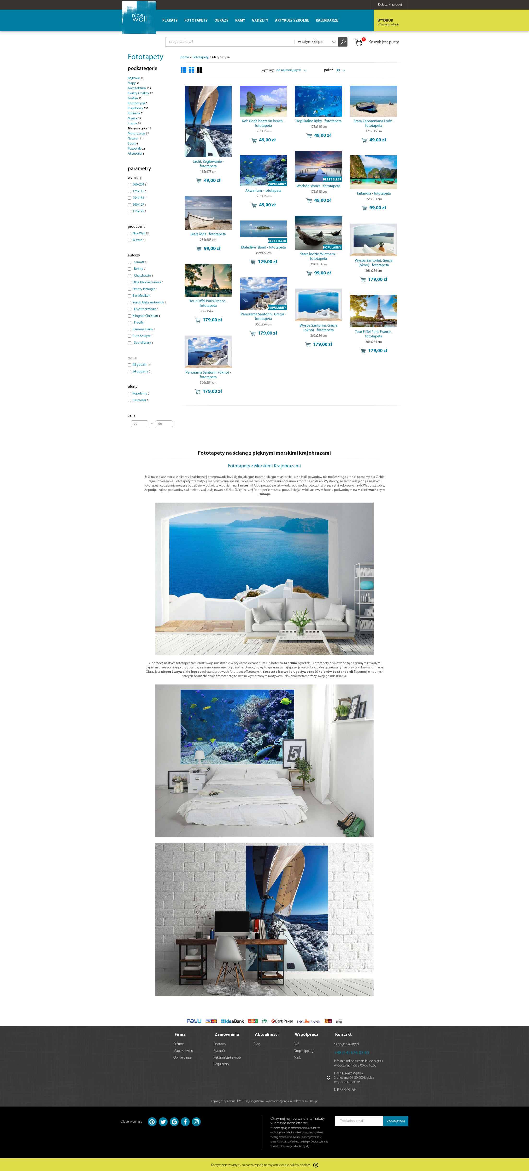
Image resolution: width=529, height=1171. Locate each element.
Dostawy (219, 1044)
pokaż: (329, 70)
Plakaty (170, 21)
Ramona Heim (144, 329)
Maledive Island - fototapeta (263, 247)
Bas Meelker (142, 296)
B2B (296, 1044)
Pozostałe (136, 149)
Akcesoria (136, 154)
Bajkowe (135, 78)
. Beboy (139, 269)
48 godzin (141, 365)
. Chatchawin (143, 276)
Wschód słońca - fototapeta (318, 186)
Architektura (139, 88)
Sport (133, 143)
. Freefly (139, 323)
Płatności (220, 1050)
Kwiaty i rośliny (140, 93)
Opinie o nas (182, 1057)
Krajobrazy (138, 108)
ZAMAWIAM (396, 1121)
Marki (297, 1057)
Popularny (141, 393)
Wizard (139, 240)
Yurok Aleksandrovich (149, 302)
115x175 (139, 211)
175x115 (139, 191)
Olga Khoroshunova (148, 282)
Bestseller (140, 400)
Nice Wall (141, 233)
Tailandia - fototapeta (374, 194)
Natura (135, 138)
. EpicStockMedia (146, 309)
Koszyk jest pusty (376, 42)
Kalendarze (327, 21)
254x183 (139, 198)
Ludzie (134, 123)
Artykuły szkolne (292, 21)
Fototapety (145, 57)
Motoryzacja (138, 133)
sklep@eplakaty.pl (346, 1044)
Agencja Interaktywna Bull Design (298, 1100)
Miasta (134, 118)
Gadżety (260, 21)
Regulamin (221, 1064)
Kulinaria (135, 113)
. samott (140, 262)
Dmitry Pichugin (145, 289)
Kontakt (343, 1034)
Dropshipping (303, 1050)
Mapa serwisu (183, 1050)
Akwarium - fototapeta (263, 191)
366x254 (139, 184)
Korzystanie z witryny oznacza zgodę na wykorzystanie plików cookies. (261, 1165)
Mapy (133, 83)
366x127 (139, 205)
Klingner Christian (146, 316)
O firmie (178, 1044)
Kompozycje (137, 103)
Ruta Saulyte (143, 336)
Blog (257, 1044)
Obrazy (221, 21)
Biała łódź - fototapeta (208, 234)
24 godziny (141, 371)
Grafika (134, 98)
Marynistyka (139, 128)
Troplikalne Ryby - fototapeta (318, 121)
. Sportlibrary (143, 343)
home (185, 57)
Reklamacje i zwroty (227, 1057)
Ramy (240, 21)
